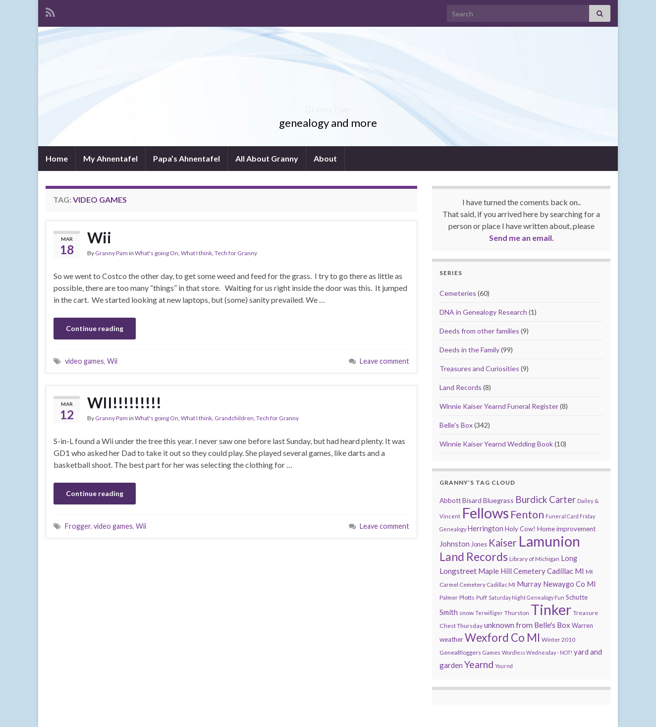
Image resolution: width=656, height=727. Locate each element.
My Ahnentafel (110, 158)
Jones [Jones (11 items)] (479, 544)
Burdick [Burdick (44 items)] (531, 499)
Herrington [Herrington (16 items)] (485, 528)
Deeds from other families (479, 331)
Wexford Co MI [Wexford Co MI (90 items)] (502, 637)
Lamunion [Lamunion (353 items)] (549, 541)
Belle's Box (456, 425)
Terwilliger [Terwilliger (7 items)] (489, 613)
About (325, 158)
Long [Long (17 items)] (569, 558)
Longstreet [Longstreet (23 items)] (458, 570)
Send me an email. (521, 237)
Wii (99, 237)
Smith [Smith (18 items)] (448, 612)
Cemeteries (457, 293)
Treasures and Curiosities (479, 368)
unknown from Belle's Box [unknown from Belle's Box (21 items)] (527, 624)
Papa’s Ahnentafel (186, 158)
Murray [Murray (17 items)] (529, 584)
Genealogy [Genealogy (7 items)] (452, 529)
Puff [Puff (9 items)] (481, 597)
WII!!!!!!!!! (124, 402)
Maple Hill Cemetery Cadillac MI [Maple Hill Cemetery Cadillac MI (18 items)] (531, 570)
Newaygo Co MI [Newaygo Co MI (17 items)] (569, 584)
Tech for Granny (236, 253)
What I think (196, 253)
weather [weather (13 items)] (451, 639)
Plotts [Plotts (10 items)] (467, 597)
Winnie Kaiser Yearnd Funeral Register (498, 406)
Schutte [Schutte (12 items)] (577, 597)
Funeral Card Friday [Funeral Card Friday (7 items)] (570, 516)
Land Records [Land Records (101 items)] (473, 556)
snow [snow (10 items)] (466, 612)
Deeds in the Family (469, 349)
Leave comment (384, 361)
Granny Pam (328, 106)
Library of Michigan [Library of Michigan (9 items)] (534, 558)
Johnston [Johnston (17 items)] (454, 544)
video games (84, 361)
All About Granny (266, 158)
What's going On (156, 253)
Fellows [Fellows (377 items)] (485, 512)
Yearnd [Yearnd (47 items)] (478, 664)
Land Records (460, 387)
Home (57, 158)
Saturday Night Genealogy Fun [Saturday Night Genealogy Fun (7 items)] (526, 597)
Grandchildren (234, 418)
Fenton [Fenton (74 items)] (527, 514)
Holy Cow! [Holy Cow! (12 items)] (520, 529)
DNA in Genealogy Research (483, 312)
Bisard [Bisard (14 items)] (472, 500)
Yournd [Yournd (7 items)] (504, 666)
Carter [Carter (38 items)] (562, 499)
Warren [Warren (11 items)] (582, 625)
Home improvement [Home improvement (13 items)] (566, 529)
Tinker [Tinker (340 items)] (551, 609)
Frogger (78, 526)
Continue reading (94, 328)
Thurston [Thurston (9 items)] (516, 612)
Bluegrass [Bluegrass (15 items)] (498, 500)
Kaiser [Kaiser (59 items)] (503, 543)
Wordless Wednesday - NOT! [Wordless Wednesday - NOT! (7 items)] (537, 652)
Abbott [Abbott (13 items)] (450, 500)
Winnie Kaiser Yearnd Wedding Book (496, 444)
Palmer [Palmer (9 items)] (448, 597)
